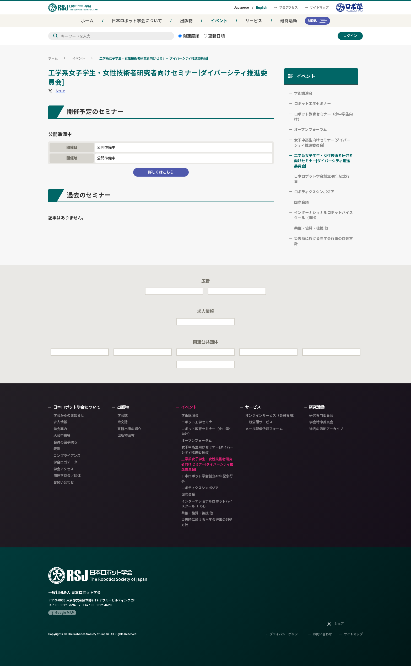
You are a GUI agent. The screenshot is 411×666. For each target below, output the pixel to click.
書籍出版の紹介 (129, 429)
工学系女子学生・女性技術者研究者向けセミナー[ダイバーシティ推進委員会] (153, 58)
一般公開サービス (259, 422)
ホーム (87, 21)
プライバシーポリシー (283, 634)
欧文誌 (122, 422)
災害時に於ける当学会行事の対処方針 (323, 241)
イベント (219, 21)
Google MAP (62, 613)
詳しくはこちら (161, 172)
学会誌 (122, 415)
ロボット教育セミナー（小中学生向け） (323, 116)
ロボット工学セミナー (312, 103)
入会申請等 (62, 435)
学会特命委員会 (321, 422)
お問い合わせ (63, 482)
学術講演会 (303, 93)
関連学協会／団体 (67, 475)
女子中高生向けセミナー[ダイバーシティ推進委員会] (322, 142)
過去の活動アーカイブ (326, 429)
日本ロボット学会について (137, 21)
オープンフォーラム (310, 129)
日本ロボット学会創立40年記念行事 (322, 179)
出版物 (186, 21)
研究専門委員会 (321, 415)
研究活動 (288, 21)
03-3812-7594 (65, 605)
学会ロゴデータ (65, 462)
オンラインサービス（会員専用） (270, 415)
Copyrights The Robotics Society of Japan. (92, 633)
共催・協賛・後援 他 (311, 228)
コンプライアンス (66, 455)
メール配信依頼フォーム (264, 429)
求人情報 (60, 422)
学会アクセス (286, 7)
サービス (253, 21)
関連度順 (188, 36)
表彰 (56, 449)
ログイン (350, 36)
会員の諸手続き (65, 442)
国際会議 (301, 202)
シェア (60, 91)
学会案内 (60, 429)
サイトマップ (317, 7)
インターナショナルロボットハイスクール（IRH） (323, 215)
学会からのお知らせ (68, 415)
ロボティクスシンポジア (314, 192)
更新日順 (214, 36)
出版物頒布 (125, 435)
